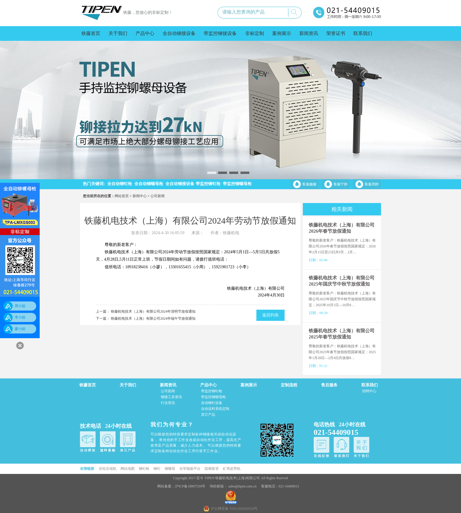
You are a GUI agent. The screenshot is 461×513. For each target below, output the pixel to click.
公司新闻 (158, 196)
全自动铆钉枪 (119, 184)
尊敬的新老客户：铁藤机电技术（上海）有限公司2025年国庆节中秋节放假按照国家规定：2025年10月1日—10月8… (342, 299)
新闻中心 (140, 196)
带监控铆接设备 (220, 33)
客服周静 (372, 184)
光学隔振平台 (190, 469)
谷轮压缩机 (107, 469)
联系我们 (362, 33)
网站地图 (128, 469)
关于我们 (117, 33)
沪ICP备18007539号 (190, 486)
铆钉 (157, 469)
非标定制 (254, 33)
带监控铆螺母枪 (237, 184)
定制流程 (289, 385)
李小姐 (20, 317)
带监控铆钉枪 (208, 184)
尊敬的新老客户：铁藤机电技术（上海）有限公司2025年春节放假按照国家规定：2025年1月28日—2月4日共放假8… (342, 352)
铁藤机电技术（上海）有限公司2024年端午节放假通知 (153, 318)
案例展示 (281, 33)
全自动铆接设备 (179, 33)
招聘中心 (369, 391)
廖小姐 (20, 329)
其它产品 (208, 415)
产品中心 (145, 33)
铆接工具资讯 (171, 397)
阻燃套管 (212, 469)
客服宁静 (340, 184)
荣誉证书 (335, 33)
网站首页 (122, 196)
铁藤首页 (90, 33)
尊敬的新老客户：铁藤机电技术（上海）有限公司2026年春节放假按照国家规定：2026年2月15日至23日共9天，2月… (342, 246)
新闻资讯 (308, 33)
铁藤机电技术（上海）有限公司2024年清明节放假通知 (153, 311)
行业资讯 (168, 403)
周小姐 (20, 306)
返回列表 (270, 315)
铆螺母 (170, 469)
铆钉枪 (144, 469)
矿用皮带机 (231, 469)
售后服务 (329, 385)
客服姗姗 (309, 184)
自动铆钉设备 (211, 403)
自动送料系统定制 (215, 409)
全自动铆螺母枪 (148, 184)
